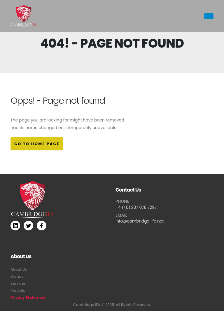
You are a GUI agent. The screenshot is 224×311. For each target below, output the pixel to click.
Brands (16, 276)
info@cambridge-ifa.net (140, 221)
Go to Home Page (37, 143)
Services (18, 283)
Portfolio (17, 290)
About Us (18, 269)
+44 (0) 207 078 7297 (136, 207)
